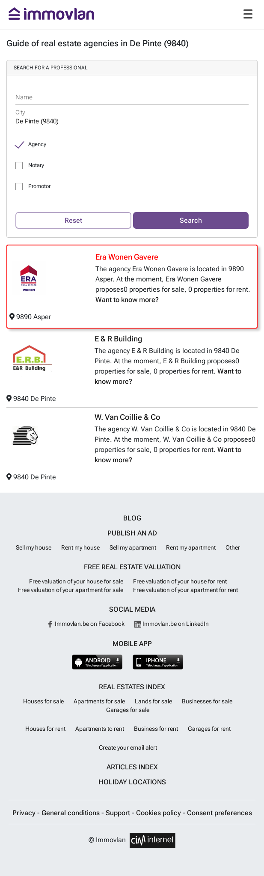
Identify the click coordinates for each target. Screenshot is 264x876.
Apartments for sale (99, 701)
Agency (37, 144)
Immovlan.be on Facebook (86, 623)
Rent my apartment (191, 547)
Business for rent (156, 728)
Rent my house (80, 547)
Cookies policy (159, 813)
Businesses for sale (207, 701)
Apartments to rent (99, 728)
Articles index (132, 767)
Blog (132, 518)
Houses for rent (45, 728)
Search (191, 220)
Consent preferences (219, 813)
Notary (36, 165)
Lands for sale (153, 701)
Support (119, 813)
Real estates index (132, 687)
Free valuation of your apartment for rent (185, 589)
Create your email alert (128, 747)
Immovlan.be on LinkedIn (171, 623)
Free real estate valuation (132, 567)
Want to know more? (127, 300)
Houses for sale (43, 701)
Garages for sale (127, 709)
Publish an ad (132, 533)
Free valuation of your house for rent (180, 581)
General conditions (71, 813)
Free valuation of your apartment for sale (70, 589)
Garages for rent (209, 728)
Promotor (39, 186)
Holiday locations (132, 782)
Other (232, 547)
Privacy (24, 813)
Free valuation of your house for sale (76, 581)
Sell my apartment (133, 547)
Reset (73, 220)
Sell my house (33, 547)
